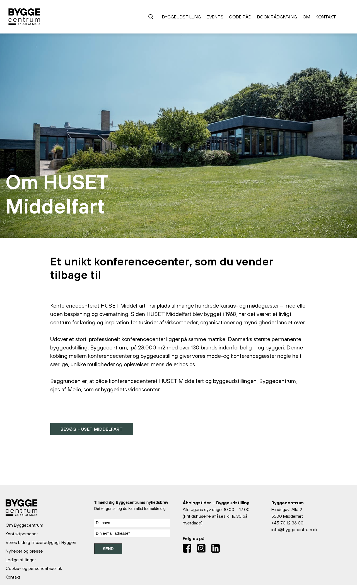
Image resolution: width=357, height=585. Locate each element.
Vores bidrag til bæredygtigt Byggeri (41, 542)
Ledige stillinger (21, 559)
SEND (108, 548)
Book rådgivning (277, 16)
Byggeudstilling (181, 16)
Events (215, 16)
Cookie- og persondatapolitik (34, 568)
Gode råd (240, 16)
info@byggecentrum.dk (294, 529)
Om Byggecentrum (24, 525)
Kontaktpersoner (22, 533)
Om (306, 16)
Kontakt (326, 16)
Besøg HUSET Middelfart (92, 428)
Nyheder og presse (24, 550)
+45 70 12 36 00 (287, 522)
